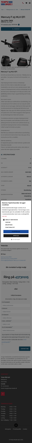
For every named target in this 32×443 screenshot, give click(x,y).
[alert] (16, 221)
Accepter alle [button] (16, 231)
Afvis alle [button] (16, 235)
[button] (16, 239)
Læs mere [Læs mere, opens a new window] (4, 216)
